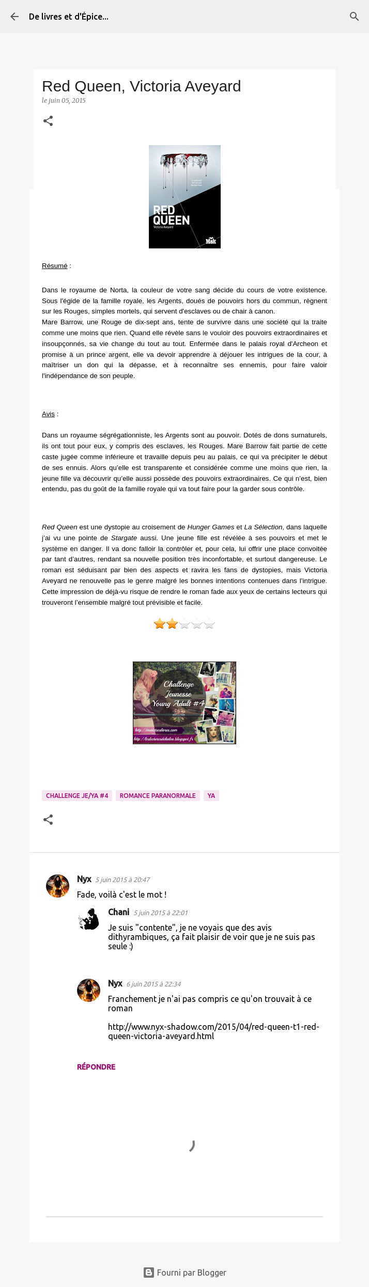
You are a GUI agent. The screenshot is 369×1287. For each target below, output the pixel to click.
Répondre (96, 1067)
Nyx (84, 879)
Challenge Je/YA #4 (77, 795)
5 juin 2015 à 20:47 (122, 879)
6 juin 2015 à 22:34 (153, 983)
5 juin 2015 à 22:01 (160, 912)
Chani (118, 912)
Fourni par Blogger (184, 1272)
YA (211, 795)
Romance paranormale (158, 795)
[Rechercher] (354, 16)
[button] (48, 122)
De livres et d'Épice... (69, 16)
